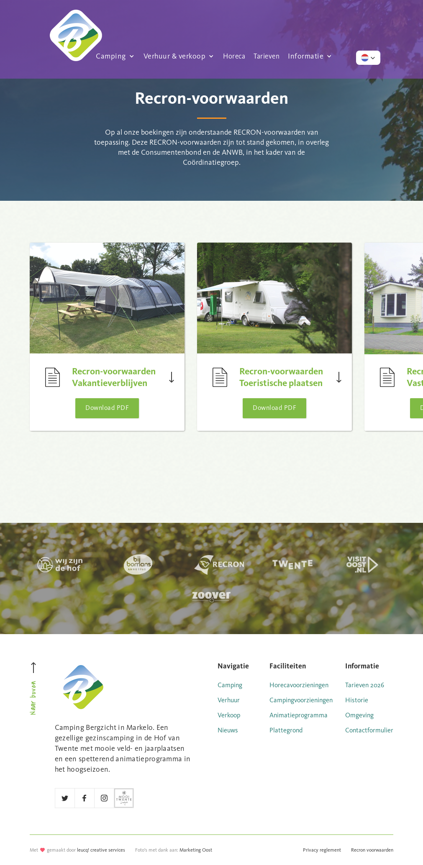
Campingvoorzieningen (301, 700)
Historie (356, 700)
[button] (115, 55)
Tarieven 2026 (364, 685)
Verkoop (229, 715)
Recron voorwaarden (372, 850)
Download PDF (107, 408)
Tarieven (266, 55)
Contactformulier (369, 730)
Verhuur (229, 700)
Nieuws (228, 730)
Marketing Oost (195, 850)
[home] (75, 19)
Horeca (234, 55)
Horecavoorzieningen (298, 685)
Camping (230, 685)
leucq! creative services (101, 850)
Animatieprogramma (298, 715)
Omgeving (359, 715)
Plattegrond (286, 730)
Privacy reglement (322, 850)
